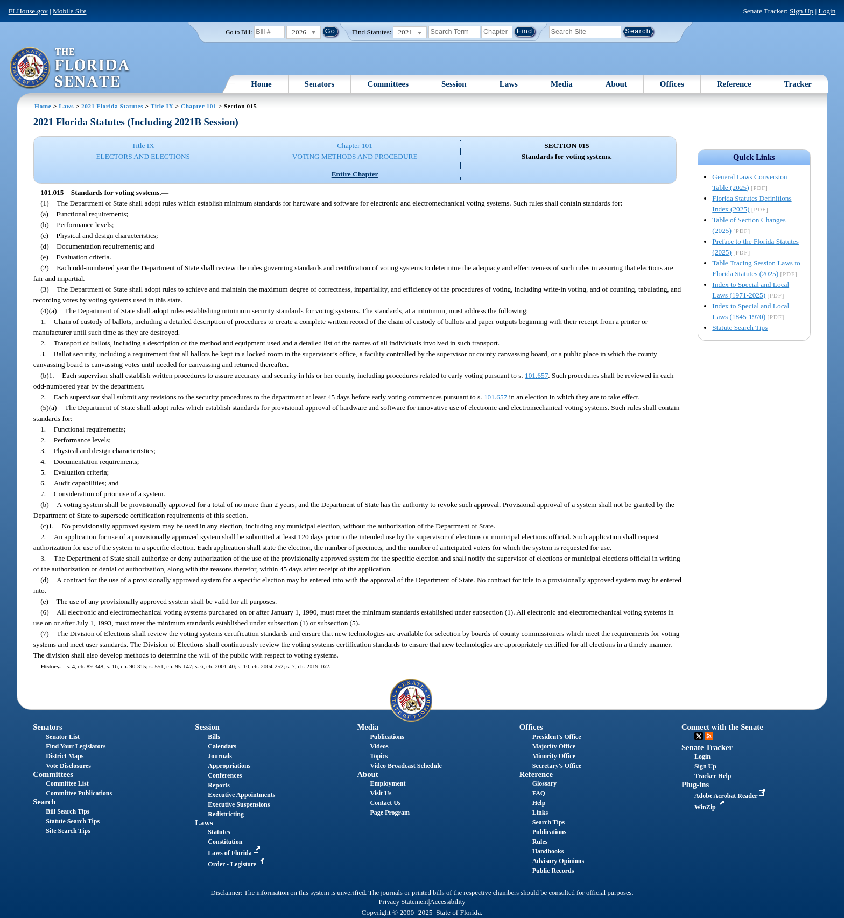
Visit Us (381, 793)
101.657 (536, 375)
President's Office (556, 736)
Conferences (225, 775)
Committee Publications (79, 793)
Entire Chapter (355, 174)
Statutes (219, 832)
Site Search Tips (68, 831)
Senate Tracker (707, 747)
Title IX (162, 106)
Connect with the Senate (722, 727)
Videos (379, 746)
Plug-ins (695, 784)
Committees (388, 84)
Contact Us (385, 803)
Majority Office (553, 746)
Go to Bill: (239, 32)
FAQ (538, 793)
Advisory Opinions (558, 861)
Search (44, 801)
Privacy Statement (403, 902)
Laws (509, 84)
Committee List (67, 783)
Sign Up (801, 11)
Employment (388, 783)
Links (540, 812)
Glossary (544, 783)
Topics (379, 756)
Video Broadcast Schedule (406, 765)
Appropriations (229, 765)
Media (562, 84)
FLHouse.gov (28, 11)
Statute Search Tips (740, 327)
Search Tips (548, 822)
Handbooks (548, 851)
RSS (709, 736)
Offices (672, 84)
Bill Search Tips (67, 811)
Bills (214, 736)
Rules (540, 841)
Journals (220, 756)
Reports (219, 785)
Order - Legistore (237, 864)
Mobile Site (70, 11)
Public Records (553, 870)
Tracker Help (713, 776)
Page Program (390, 812)
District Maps (64, 756)
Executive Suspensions (239, 804)
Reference (734, 84)
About (616, 84)
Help (539, 803)
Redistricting (226, 814)
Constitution (225, 841)
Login (826, 11)
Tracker (798, 84)
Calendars (222, 746)
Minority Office (553, 756)
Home (261, 84)
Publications (387, 736)
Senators (320, 84)
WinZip (710, 807)
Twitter (698, 736)
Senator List (63, 736)
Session (454, 84)
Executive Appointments (241, 795)
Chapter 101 (198, 106)
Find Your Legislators (75, 746)
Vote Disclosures (68, 765)
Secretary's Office (556, 765)
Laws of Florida (235, 853)
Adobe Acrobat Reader (731, 796)
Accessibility (448, 902)
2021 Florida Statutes (112, 106)
